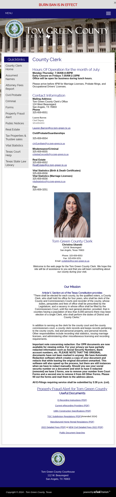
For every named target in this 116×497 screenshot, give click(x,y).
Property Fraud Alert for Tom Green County (72, 389)
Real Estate (13, 129)
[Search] (73, 47)
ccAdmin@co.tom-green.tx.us (75, 261)
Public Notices (15, 123)
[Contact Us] (54, 47)
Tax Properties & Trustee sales (16, 137)
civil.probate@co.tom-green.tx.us (48, 143)
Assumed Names (12, 77)
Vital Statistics (14, 145)
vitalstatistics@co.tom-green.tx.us (48, 181)
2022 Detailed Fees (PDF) (53, 427)
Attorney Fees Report (14, 87)
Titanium (101, 492)
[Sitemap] (63, 47)
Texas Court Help (13, 153)
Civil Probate (13, 95)
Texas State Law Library (16, 163)
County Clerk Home (14, 67)
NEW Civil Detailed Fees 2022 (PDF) (85, 427)
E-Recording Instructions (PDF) (72, 400)
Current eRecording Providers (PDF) (72, 405)
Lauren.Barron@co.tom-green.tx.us (51, 128)
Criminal (11, 101)
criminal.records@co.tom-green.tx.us (50, 154)
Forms (10, 107)
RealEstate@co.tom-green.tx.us (49, 165)
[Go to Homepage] (44, 47)
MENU (9, 13)
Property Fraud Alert (15, 115)
